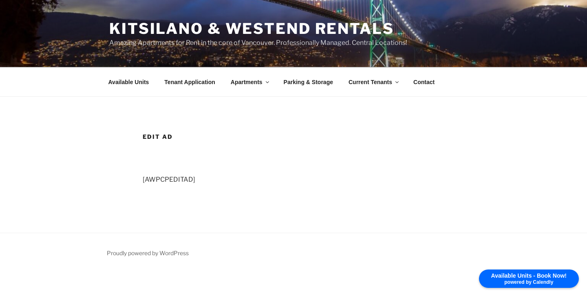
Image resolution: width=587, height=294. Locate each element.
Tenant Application (189, 82)
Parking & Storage (308, 82)
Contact (424, 82)
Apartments (250, 82)
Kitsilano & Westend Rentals (251, 29)
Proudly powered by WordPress (148, 252)
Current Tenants (374, 82)
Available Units (128, 82)
